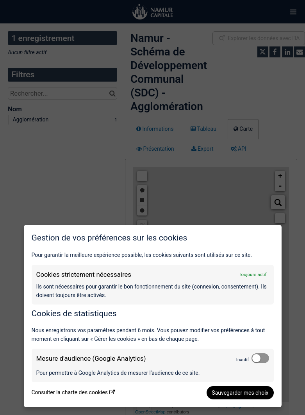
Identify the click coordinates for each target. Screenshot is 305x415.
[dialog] (153, 316)
